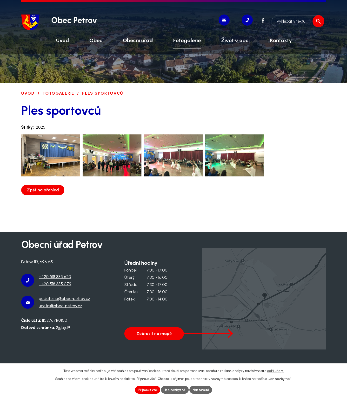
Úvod (28, 93)
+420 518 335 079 (55, 283)
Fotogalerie (58, 93)
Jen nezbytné (175, 390)
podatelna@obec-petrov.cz (64, 298)
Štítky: (27, 127)
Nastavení (201, 390)
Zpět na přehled (43, 196)
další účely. (275, 371)
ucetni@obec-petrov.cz (60, 305)
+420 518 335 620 (55, 276)
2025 (40, 127)
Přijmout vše (147, 390)
